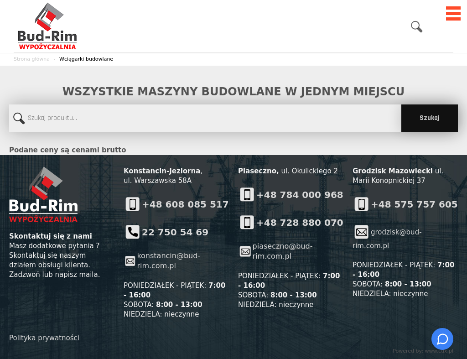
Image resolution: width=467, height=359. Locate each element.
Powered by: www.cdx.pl (423, 351)
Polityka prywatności (44, 338)
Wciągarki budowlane (86, 59)
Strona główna (32, 59)
